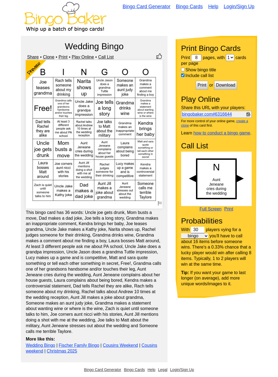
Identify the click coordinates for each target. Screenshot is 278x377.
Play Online (83, 57)
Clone (48, 57)
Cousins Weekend (120, 345)
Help (213, 6)
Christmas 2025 (62, 351)
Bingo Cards (189, 6)
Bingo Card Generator (146, 6)
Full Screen (211, 209)
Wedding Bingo (40, 345)
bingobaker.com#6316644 (207, 114)
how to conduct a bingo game (221, 133)
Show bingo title (198, 70)
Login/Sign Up (239, 6)
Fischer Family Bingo (79, 345)
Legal (162, 370)
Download (225, 85)
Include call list (197, 75)
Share (33, 57)
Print (63, 57)
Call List (106, 57)
